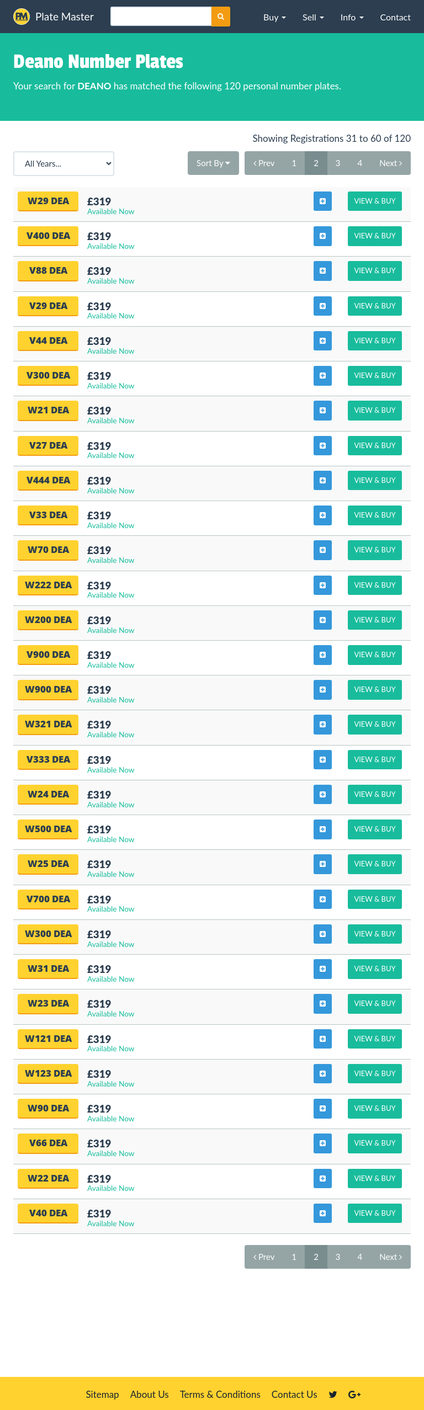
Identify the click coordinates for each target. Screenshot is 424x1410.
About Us (149, 1394)
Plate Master (53, 16)
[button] (274, 16)
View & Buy (374, 200)
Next (390, 163)
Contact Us (294, 1394)
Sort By (213, 163)
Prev (263, 163)
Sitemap (102, 1394)
